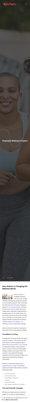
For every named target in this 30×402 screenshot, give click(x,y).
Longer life (7, 380)
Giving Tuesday (18, 294)
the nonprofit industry (14, 307)
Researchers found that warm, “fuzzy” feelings (14, 344)
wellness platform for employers (12, 321)
